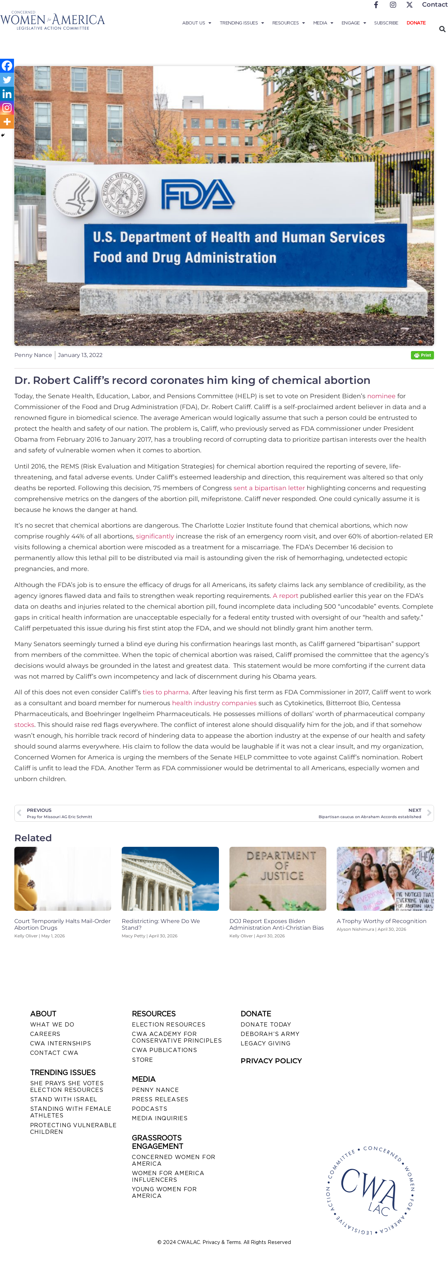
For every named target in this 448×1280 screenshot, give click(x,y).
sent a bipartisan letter (269, 488)
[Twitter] (7, 80)
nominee (381, 396)
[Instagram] (7, 108)
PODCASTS (149, 1109)
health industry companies (214, 703)
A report (285, 596)
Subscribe (386, 23)
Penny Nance (155, 1090)
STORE (142, 1060)
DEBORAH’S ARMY (270, 1034)
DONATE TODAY (266, 1024)
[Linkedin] (7, 94)
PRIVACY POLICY (271, 1061)
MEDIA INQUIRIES (160, 1118)
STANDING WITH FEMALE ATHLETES (71, 1112)
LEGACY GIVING (265, 1043)
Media (323, 23)
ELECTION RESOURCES (168, 1024)
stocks (24, 725)
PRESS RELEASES (160, 1099)
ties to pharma (166, 692)
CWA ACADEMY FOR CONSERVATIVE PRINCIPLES (177, 1037)
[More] (7, 122)
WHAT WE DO (52, 1024)
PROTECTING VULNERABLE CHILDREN (73, 1128)
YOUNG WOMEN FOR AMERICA (164, 1192)
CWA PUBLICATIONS (164, 1050)
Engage (354, 23)
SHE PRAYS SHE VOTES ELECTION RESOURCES (67, 1086)
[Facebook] (7, 66)
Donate (416, 23)
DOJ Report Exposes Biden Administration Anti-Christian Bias (276, 924)
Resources (288, 23)
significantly (155, 536)
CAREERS (45, 1034)
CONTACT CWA (54, 1053)
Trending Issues (242, 23)
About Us (196, 23)
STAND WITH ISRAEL (64, 1099)
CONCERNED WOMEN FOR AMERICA (173, 1160)
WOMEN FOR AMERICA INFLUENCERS (168, 1176)
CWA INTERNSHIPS (60, 1043)
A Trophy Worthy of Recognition (382, 921)
